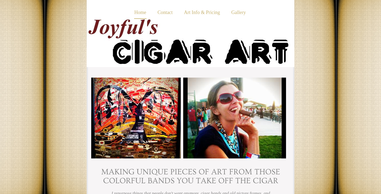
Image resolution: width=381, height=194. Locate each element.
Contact (165, 12)
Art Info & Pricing (202, 12)
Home (140, 12)
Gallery (238, 12)
